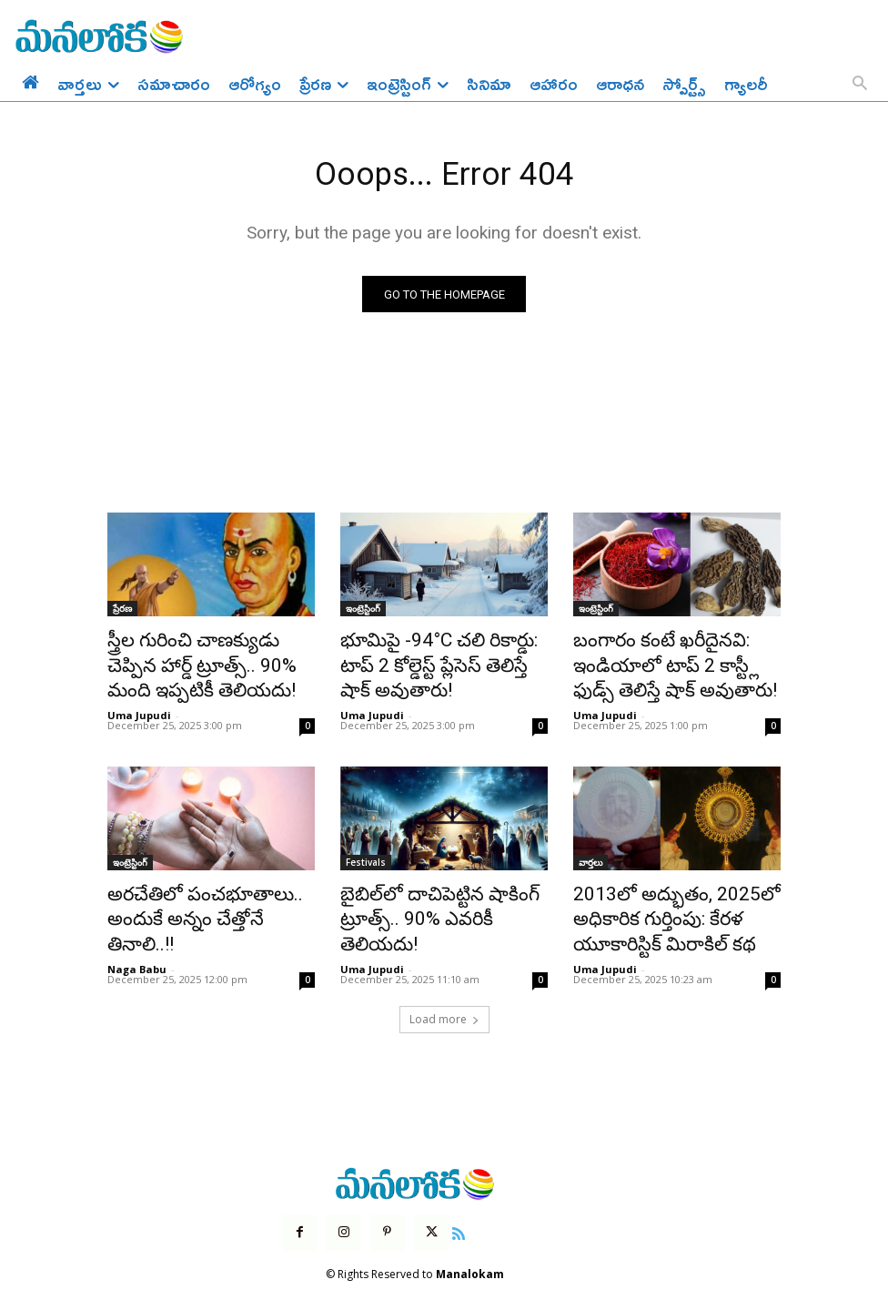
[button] (859, 84)
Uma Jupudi (139, 705)
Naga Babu (136, 924)
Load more (444, 994)
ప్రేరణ (122, 612)
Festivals (366, 852)
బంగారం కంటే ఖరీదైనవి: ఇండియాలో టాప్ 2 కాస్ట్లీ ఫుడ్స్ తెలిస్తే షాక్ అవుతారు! (667, 663)
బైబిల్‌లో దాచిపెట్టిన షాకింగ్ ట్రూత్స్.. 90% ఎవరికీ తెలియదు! (435, 892)
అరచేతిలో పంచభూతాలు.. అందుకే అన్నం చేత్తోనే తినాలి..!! (199, 892)
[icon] (447, 1206)
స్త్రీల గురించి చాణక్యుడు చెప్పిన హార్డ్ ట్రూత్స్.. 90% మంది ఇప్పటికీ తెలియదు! (207, 663)
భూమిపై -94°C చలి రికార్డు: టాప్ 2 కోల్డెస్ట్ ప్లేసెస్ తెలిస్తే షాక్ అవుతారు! (443, 653)
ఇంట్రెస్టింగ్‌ (363, 612)
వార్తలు (590, 852)
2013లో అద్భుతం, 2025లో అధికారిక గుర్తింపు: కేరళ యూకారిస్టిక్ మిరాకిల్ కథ (658, 902)
